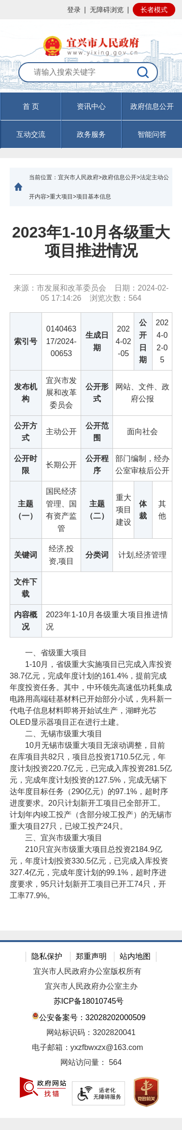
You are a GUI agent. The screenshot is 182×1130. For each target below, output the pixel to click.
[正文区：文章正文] (91, 568)
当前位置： (43, 177)
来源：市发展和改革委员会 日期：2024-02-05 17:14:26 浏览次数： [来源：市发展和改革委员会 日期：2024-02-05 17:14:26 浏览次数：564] (91, 293)
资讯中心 (91, 106)
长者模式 (154, 9)
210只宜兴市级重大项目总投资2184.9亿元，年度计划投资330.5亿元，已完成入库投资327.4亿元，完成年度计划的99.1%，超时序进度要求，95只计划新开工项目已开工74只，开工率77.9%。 (89, 872)
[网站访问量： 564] (91, 1063)
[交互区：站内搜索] (91, 77)
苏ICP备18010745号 (89, 1001)
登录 (74, 9)
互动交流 (30, 134)
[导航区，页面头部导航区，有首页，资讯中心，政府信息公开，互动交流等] (91, 120)
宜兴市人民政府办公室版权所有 (87, 971)
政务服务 (91, 134)
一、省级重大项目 (48, 653)
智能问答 (152, 134)
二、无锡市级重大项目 (56, 734)
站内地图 (135, 956)
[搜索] (143, 72)
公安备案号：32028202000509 (89, 1016)
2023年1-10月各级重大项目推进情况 (91, 241)
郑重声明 (91, 956)
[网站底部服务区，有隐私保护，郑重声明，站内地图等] (91, 1029)
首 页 (31, 106)
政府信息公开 (152, 106)
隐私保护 (46, 956)
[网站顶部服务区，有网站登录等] (91, 9)
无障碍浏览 (107, 9)
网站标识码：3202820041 (91, 1032)
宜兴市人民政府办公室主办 (91, 986)
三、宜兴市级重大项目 (56, 838)
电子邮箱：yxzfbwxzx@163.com (87, 1047)
